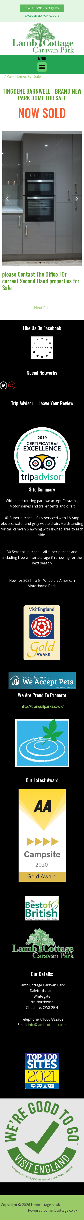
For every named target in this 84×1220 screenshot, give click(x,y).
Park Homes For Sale (24, 76)
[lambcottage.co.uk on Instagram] (11, 385)
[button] (42, 8)
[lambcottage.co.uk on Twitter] (3, 385)
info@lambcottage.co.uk (47, 1024)
